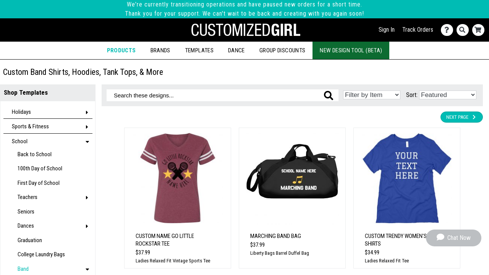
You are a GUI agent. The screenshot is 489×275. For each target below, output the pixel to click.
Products (121, 50)
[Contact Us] (449, 30)
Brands (160, 50)
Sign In (387, 29)
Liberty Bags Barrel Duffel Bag (279, 253)
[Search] (464, 30)
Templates (199, 50)
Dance (236, 50)
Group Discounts (282, 50)
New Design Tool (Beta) (351, 50)
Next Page (461, 117)
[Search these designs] (222, 95)
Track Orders (417, 29)
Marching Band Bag (275, 236)
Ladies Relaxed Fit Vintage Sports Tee (173, 261)
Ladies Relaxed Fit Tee (387, 261)
